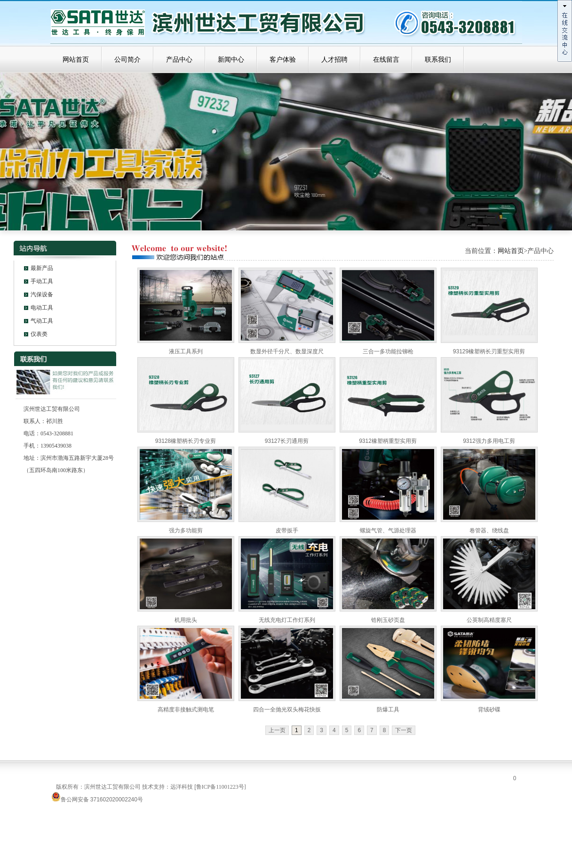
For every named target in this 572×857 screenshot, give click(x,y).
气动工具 (42, 321)
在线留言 (386, 59)
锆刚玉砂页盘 (388, 620)
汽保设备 (42, 294)
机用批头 (186, 620)
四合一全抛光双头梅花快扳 (287, 709)
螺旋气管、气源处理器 (388, 530)
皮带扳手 (287, 530)
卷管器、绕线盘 (489, 530)
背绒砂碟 (489, 709)
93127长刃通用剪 (287, 441)
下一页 (403, 730)
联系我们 (438, 59)
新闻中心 (231, 59)
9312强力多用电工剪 (489, 441)
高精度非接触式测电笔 (186, 709)
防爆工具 (388, 709)
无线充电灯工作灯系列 (287, 620)
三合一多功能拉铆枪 (388, 351)
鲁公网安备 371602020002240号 (97, 799)
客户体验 (283, 59)
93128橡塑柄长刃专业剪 (185, 441)
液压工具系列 (186, 351)
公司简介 (127, 59)
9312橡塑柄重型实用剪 (388, 441)
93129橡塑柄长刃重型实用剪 (489, 351)
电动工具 (42, 307)
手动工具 (42, 281)
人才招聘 (334, 59)
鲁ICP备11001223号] (221, 787)
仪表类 (39, 334)
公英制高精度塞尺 (489, 620)
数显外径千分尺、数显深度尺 (287, 351)
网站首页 (76, 59)
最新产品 (42, 268)
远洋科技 (181, 787)
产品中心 (179, 59)
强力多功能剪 (186, 530)
